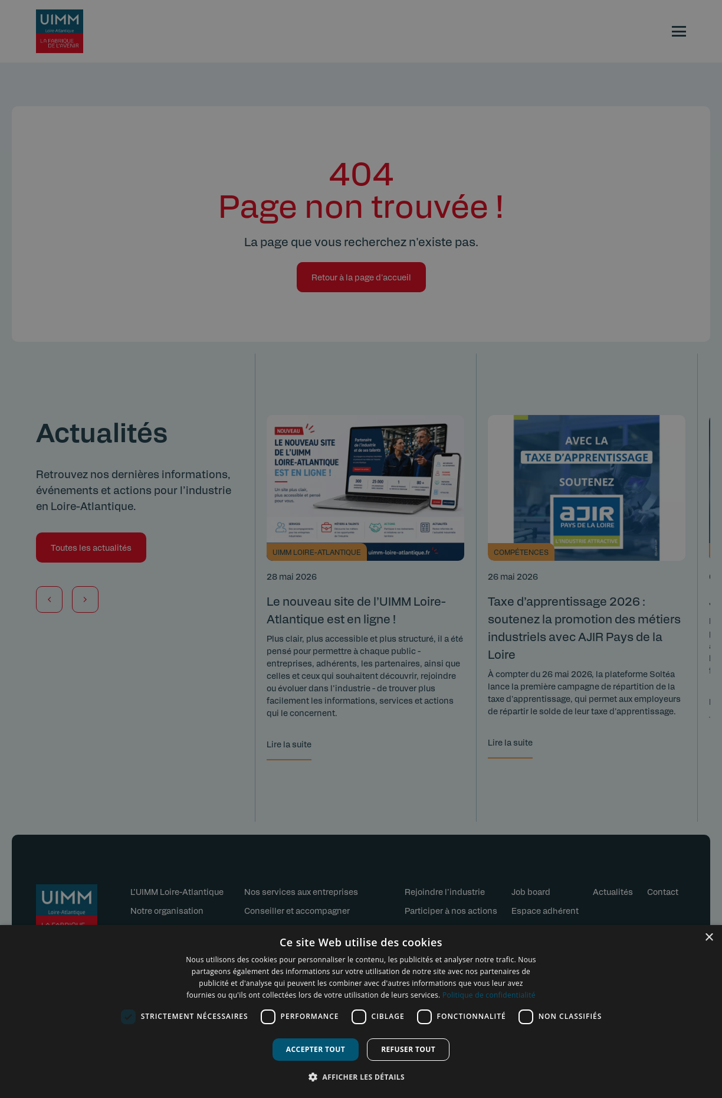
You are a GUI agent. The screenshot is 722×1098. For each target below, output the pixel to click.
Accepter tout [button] (315, 1049)
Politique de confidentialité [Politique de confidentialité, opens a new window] (489, 995)
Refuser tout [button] (408, 1049)
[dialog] (361, 1011)
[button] (361, 1077)
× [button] (708, 937)
